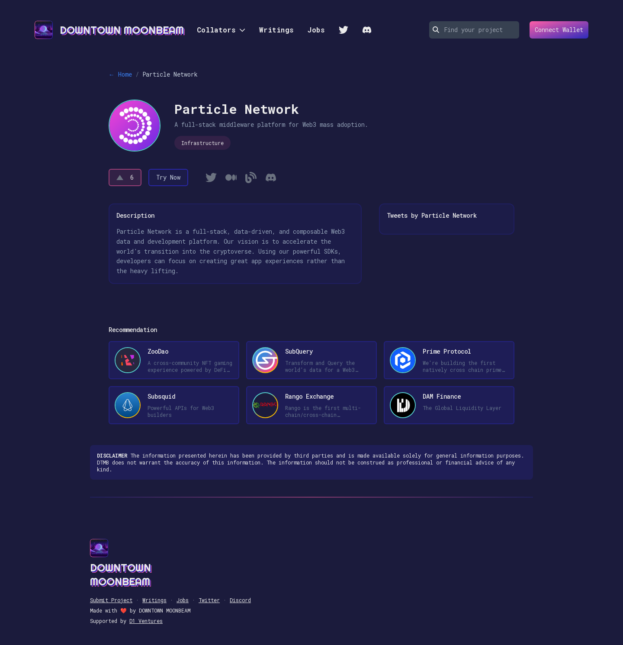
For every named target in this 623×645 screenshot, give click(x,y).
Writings (276, 29)
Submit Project (111, 600)
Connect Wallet (556, 30)
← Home (120, 74)
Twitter (209, 600)
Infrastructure (202, 142)
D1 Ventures (146, 620)
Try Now (168, 177)
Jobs (316, 29)
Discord (240, 600)
